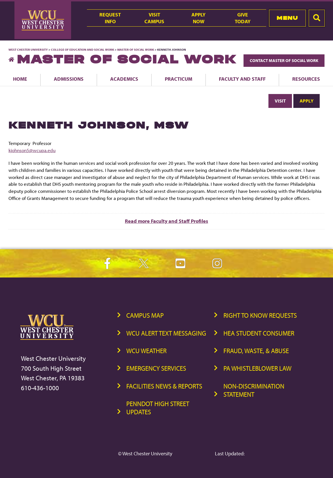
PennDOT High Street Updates (157, 408)
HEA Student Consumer (258, 333)
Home (20, 78)
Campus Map (145, 315)
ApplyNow (198, 18)
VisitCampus (154, 18)
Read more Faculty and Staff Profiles (166, 221)
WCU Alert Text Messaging (166, 333)
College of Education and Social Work (82, 50)
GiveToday (243, 18)
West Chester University (28, 50)
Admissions (69, 78)
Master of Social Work (135, 50)
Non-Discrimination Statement (253, 390)
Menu (287, 18)
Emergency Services (156, 368)
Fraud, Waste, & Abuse (256, 351)
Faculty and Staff (242, 78)
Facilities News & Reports (164, 386)
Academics (124, 78)
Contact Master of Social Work (284, 60)
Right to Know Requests (260, 315)
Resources (306, 78)
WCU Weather (146, 351)
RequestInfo (110, 18)
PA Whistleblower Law (257, 368)
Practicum (178, 78)
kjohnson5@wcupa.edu (32, 150)
